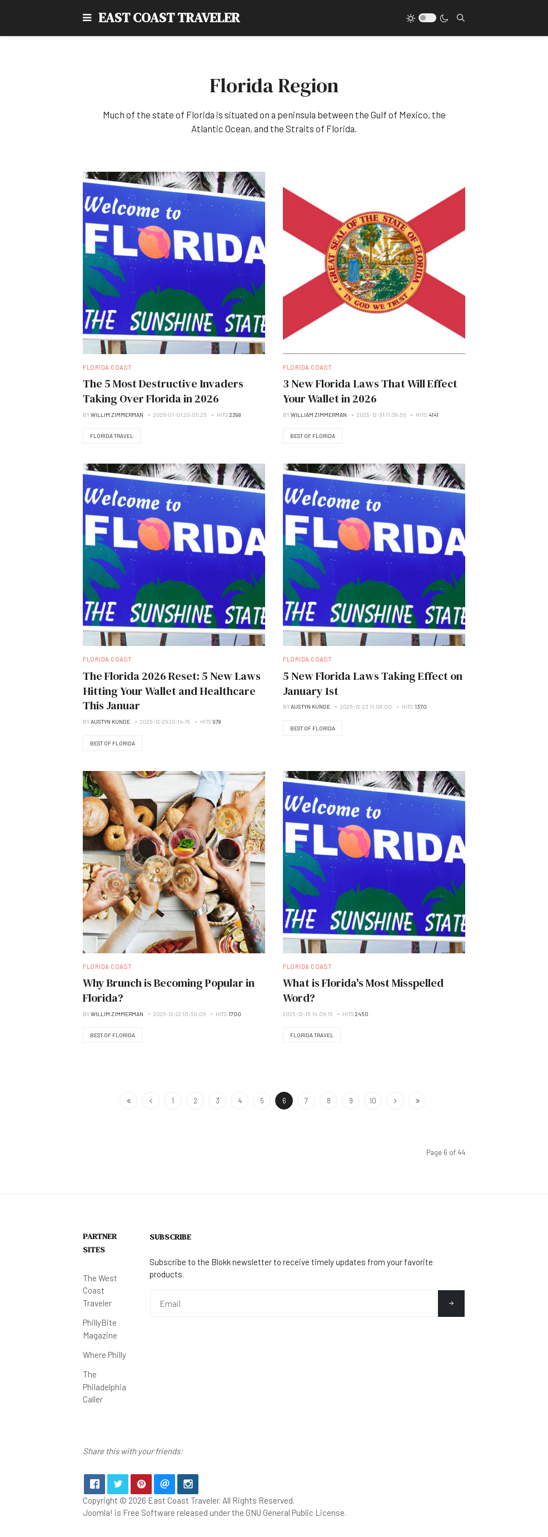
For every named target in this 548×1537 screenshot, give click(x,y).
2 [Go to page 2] (195, 1100)
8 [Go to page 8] (329, 1100)
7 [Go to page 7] (306, 1100)
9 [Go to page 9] (351, 1100)
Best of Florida (312, 435)
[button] (87, 18)
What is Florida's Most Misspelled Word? (363, 990)
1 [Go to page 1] (173, 1100)
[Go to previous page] (151, 1101)
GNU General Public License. (296, 1513)
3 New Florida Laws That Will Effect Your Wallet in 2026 (370, 391)
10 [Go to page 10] (373, 1100)
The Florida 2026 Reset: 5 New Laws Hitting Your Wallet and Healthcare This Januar (172, 690)
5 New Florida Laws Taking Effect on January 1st (372, 683)
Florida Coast (107, 367)
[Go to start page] (128, 1101)
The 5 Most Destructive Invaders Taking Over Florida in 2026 (163, 391)
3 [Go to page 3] (218, 1100)
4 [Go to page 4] (240, 1100)
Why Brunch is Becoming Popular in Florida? (169, 990)
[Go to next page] (395, 1101)
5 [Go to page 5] (262, 1100)
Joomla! (98, 1513)
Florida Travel (111, 435)
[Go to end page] (417, 1101)
